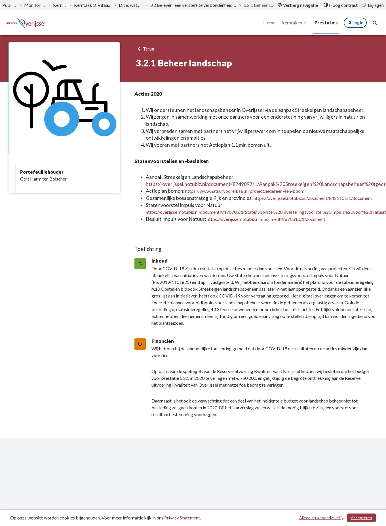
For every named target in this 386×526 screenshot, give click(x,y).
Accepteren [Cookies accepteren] (361, 517)
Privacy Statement (182, 517)
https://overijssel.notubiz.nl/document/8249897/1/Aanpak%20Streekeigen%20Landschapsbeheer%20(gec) (265, 184)
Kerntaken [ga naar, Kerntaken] (60, 5)
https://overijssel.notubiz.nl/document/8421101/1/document (313, 198)
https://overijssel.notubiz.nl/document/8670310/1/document (266, 219)
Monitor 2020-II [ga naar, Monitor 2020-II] (35, 5)
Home (269, 22)
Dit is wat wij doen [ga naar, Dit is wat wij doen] (131, 5)
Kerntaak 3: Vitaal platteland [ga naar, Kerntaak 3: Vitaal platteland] (93, 5)
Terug (145, 48)
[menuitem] (298, 5)
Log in (355, 23)
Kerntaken (295, 22)
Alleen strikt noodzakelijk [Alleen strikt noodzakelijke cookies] (321, 517)
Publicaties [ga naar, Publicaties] (9, 5)
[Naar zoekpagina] (375, 22)
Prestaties (326, 22)
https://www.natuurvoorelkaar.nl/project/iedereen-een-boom (244, 191)
